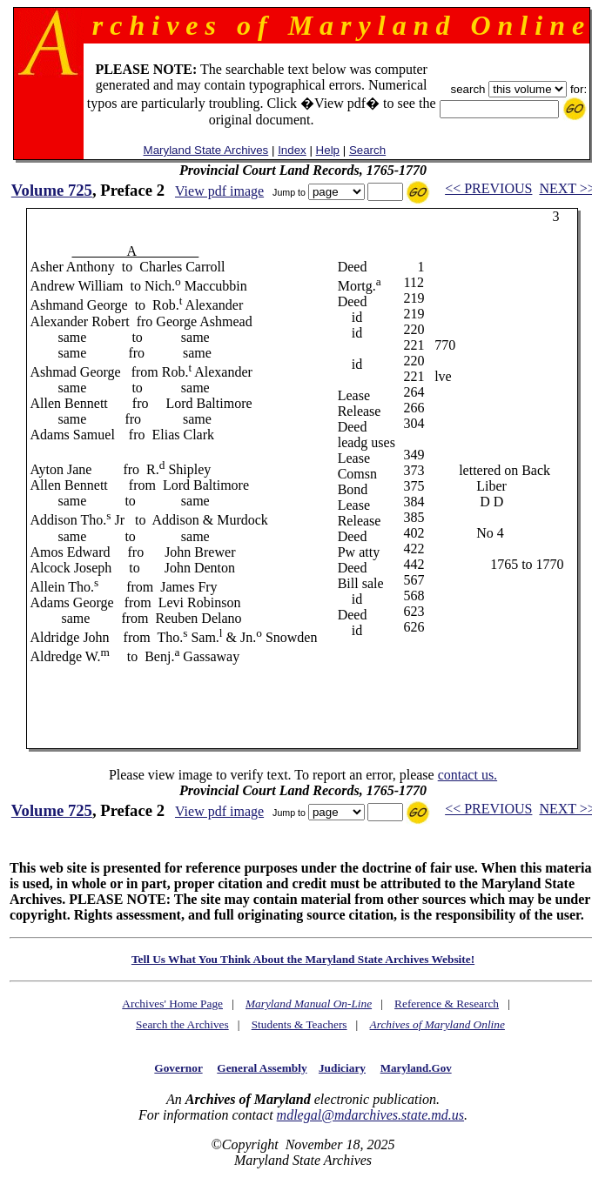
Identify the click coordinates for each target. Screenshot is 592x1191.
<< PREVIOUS (488, 188)
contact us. (467, 774)
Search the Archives (182, 1024)
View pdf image (219, 191)
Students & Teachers (299, 1024)
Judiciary (342, 1067)
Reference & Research (446, 1003)
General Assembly (261, 1067)
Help (328, 150)
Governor (178, 1067)
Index (292, 150)
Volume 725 (51, 190)
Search (367, 150)
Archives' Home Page (172, 1003)
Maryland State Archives (206, 150)
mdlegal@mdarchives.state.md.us (370, 1114)
